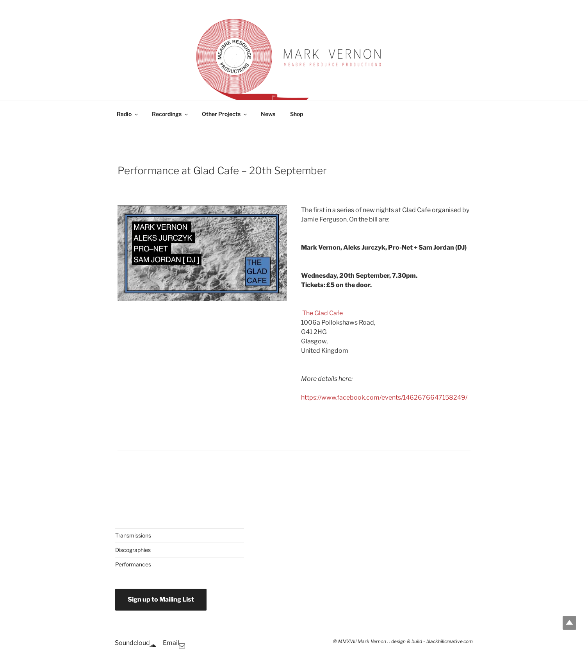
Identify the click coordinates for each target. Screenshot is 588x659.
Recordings (170, 114)
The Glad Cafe (322, 313)
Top (569, 623)
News (268, 114)
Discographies (133, 549)
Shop (296, 114)
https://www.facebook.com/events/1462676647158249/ (384, 397)
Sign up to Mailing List (161, 599)
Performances (133, 564)
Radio (128, 114)
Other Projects (225, 114)
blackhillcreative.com (449, 641)
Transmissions (133, 535)
